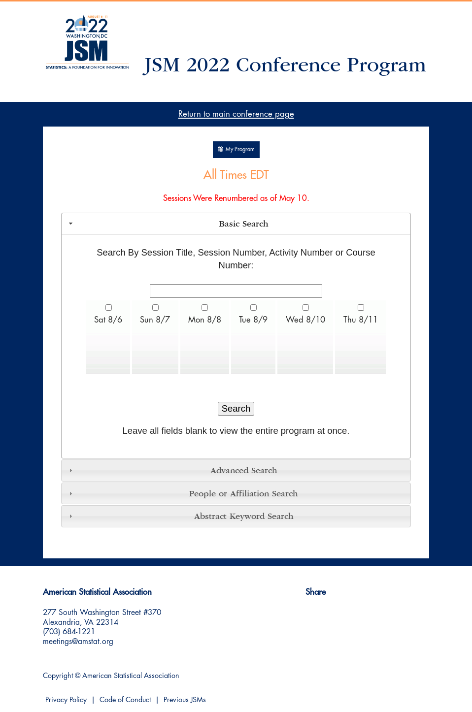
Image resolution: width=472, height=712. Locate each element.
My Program (236, 149)
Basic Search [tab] (168, 223)
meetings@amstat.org (78, 642)
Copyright (58, 676)
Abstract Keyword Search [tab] (180, 516)
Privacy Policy (66, 700)
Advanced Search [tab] (172, 470)
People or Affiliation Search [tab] (183, 493)
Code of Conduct (125, 700)
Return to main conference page (236, 114)
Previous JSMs (185, 700)
